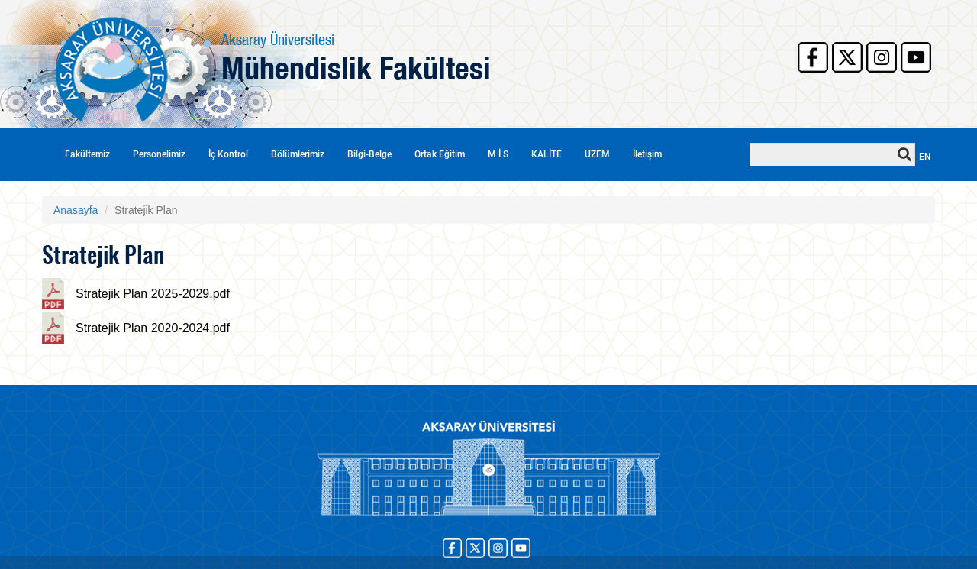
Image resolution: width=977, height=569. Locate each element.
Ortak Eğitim (439, 154)
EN (925, 156)
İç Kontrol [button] (228, 154)
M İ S (498, 154)
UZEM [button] (597, 154)
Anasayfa (75, 210)
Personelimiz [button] (159, 154)
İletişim (647, 154)
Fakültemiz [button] (87, 154)
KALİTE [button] (546, 154)
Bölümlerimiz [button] (297, 154)
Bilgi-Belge (369, 154)
